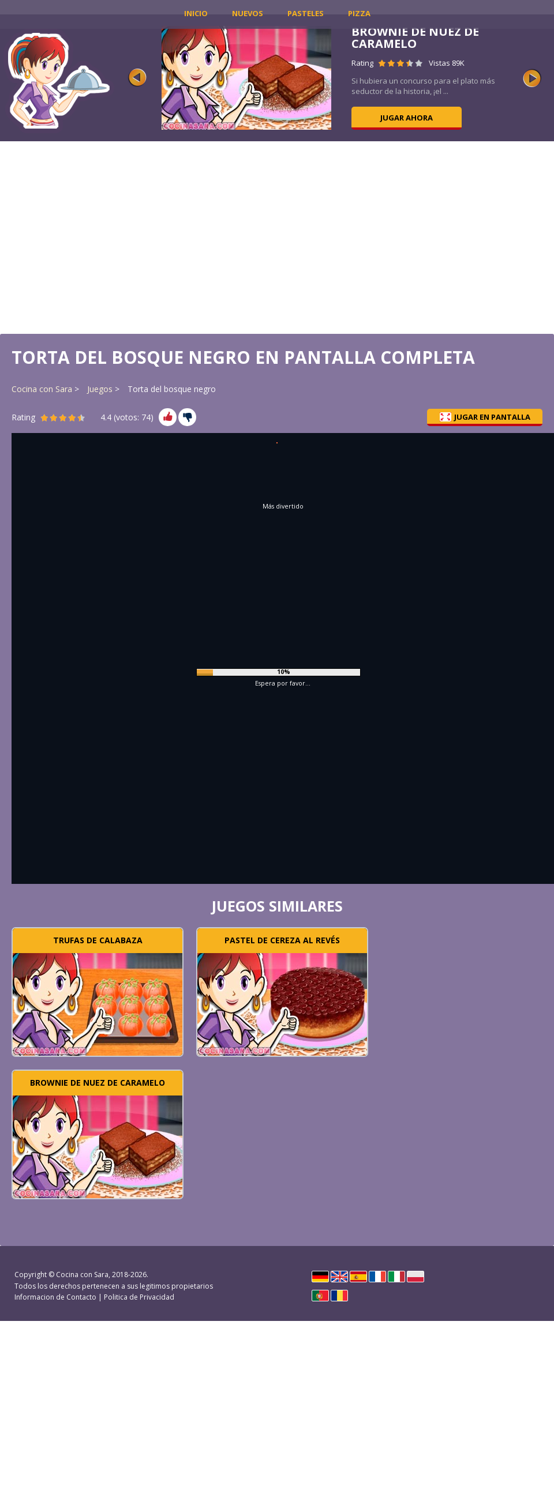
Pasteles (305, 13)
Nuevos (247, 13)
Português (320, 1295)
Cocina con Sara (42, 388)
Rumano (339, 1295)
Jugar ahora (406, 117)
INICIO (196, 13)
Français (377, 1276)
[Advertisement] (277, 236)
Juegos (100, 388)
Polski (415, 1276)
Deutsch (320, 1276)
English (339, 1276)
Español (358, 1276)
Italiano (396, 1276)
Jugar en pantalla (485, 417)
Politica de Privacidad (139, 1297)
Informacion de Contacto (55, 1297)
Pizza (359, 13)
